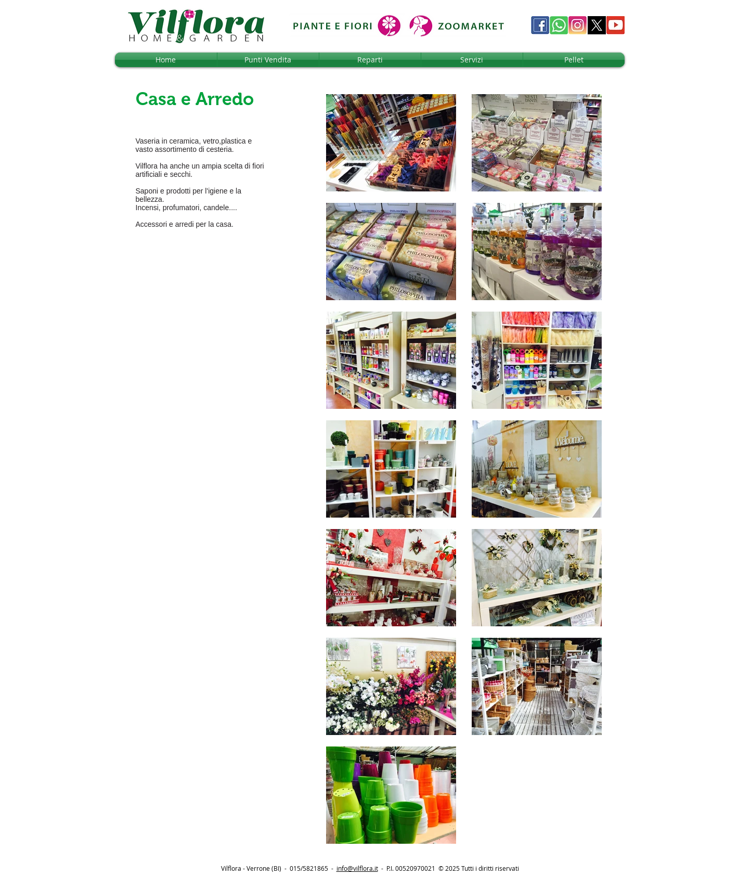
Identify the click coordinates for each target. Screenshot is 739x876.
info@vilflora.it (357, 868)
